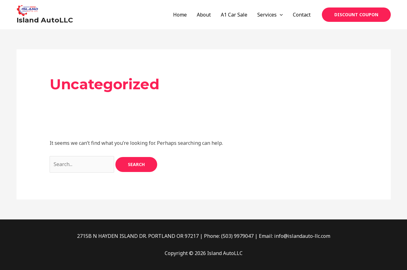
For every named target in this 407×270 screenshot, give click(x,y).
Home (180, 14)
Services (270, 15)
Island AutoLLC (45, 20)
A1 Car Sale (234, 14)
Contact (302, 14)
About (204, 14)
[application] (280, 15)
